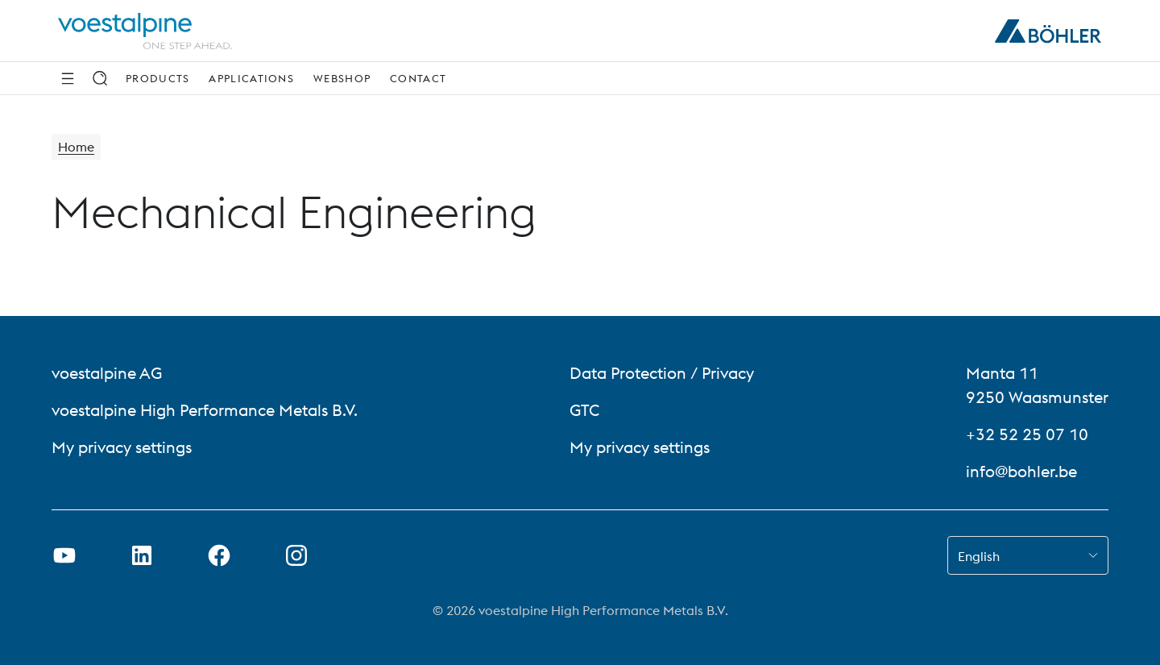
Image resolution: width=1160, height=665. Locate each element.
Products (157, 78)
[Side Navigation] (68, 78)
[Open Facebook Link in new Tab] (219, 555)
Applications (251, 78)
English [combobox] (979, 556)
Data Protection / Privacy (662, 373)
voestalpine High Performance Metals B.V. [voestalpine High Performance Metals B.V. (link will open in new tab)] (205, 410)
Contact (418, 78)
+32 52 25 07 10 (1027, 434)
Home (76, 147)
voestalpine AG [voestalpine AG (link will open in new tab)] (107, 373)
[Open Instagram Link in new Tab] (296, 555)
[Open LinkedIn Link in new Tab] (142, 555)
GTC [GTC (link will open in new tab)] (584, 410)
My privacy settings (122, 447)
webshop (342, 78)
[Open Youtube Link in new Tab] (64, 555)
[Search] (100, 78)
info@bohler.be (1021, 471)
